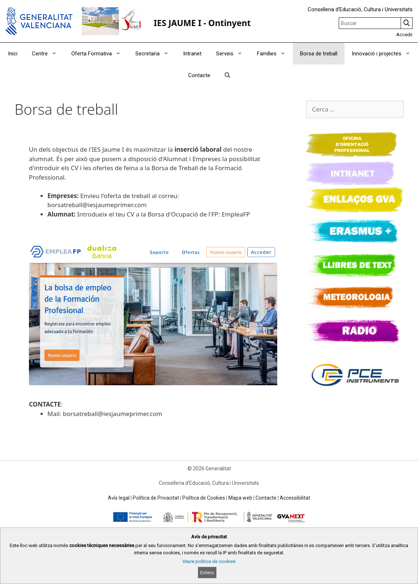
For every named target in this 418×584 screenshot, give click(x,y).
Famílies (275, 53)
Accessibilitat (295, 498)
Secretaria (155, 53)
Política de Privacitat (156, 498)
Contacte (199, 75)
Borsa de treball (318, 53)
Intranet (192, 53)
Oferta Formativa (99, 53)
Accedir (404, 34)
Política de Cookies (203, 498)
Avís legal (119, 498)
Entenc (207, 572)
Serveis (233, 53)
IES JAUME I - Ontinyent (202, 23)
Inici (12, 53)
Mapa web (240, 498)
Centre (48, 53)
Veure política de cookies (209, 561)
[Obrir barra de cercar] (227, 75)
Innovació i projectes (385, 53)
